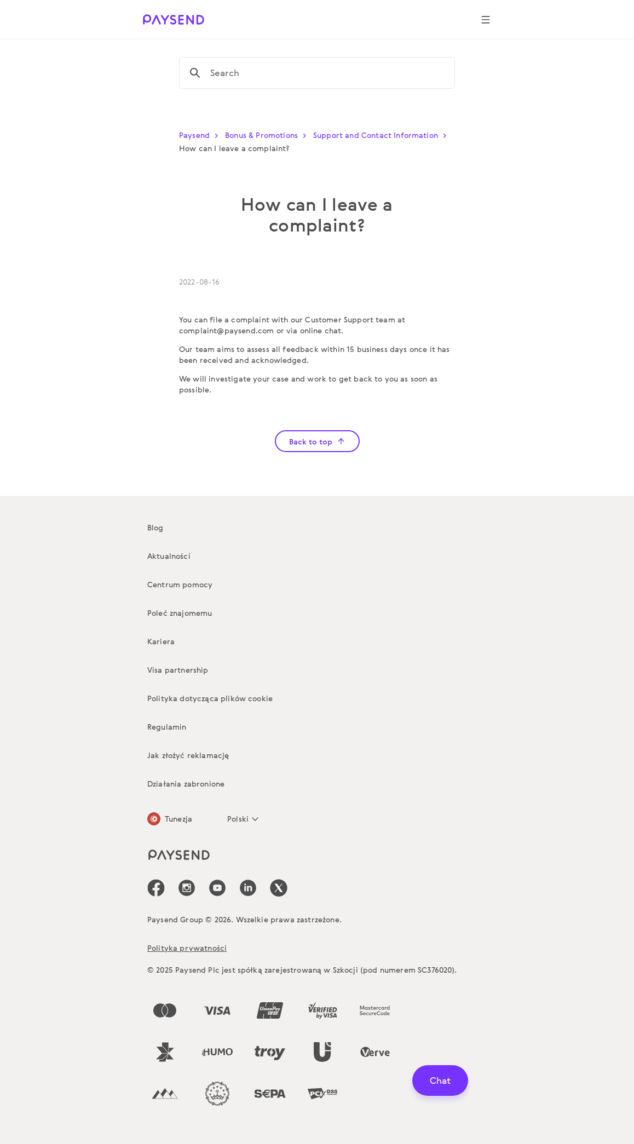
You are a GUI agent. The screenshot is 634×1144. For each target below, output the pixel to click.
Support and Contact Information (382, 135)
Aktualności (169, 556)
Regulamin (166, 726)
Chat (440, 1080)
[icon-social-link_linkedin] (248, 888)
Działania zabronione (185, 783)
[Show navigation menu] (486, 20)
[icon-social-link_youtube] (217, 888)
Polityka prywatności (187, 948)
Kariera (161, 641)
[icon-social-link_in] (186, 888)
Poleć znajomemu (179, 613)
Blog (155, 527)
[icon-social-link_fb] (156, 888)
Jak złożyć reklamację (188, 755)
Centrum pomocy (179, 584)
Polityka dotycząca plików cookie (210, 698)
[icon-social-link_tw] (278, 888)
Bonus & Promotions (268, 135)
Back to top (317, 441)
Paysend (201, 135)
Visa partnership (178, 670)
